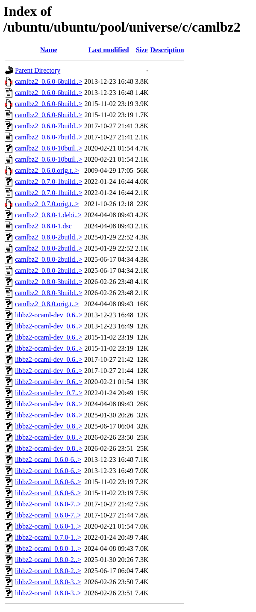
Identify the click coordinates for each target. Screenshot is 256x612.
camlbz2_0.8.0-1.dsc (43, 226)
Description (167, 49)
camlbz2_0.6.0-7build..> (48, 126)
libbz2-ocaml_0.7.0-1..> (48, 537)
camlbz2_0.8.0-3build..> (48, 281)
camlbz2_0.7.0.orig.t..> (47, 203)
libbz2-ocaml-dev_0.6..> (48, 315)
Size (142, 49)
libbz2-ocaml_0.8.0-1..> (48, 548)
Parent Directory (37, 70)
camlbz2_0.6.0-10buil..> (48, 148)
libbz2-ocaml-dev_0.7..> (48, 392)
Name (48, 49)
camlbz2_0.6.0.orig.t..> (47, 170)
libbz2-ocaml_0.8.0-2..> (48, 559)
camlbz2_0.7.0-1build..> (48, 181)
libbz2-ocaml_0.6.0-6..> (48, 459)
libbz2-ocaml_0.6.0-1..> (48, 526)
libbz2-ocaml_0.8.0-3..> (48, 581)
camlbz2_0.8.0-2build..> (48, 237)
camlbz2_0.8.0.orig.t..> (47, 303)
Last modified (108, 49)
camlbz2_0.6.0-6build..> (48, 81)
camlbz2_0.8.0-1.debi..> (48, 215)
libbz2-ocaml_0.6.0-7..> (48, 504)
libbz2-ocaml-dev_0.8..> (48, 404)
